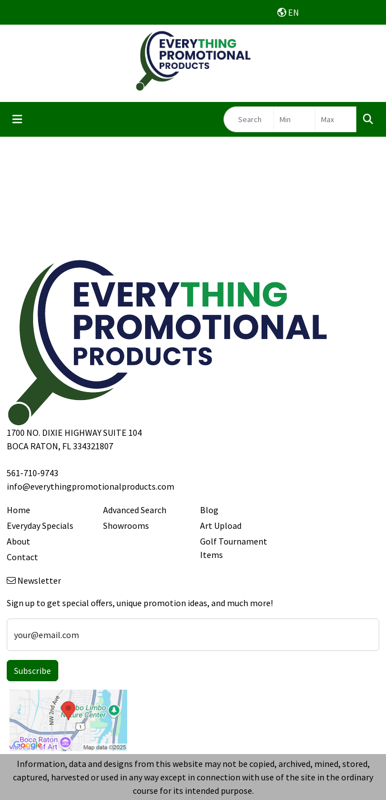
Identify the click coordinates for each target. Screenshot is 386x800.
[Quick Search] (249, 119)
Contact (22, 556)
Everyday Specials (40, 525)
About (18, 541)
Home (18, 509)
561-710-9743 (32, 472)
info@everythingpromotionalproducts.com (90, 486)
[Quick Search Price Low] (294, 119)
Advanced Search (134, 509)
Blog (209, 509)
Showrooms (126, 525)
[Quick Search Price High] (336, 119)
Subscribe (32, 670)
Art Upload (220, 525)
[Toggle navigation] (17, 119)
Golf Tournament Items (233, 548)
